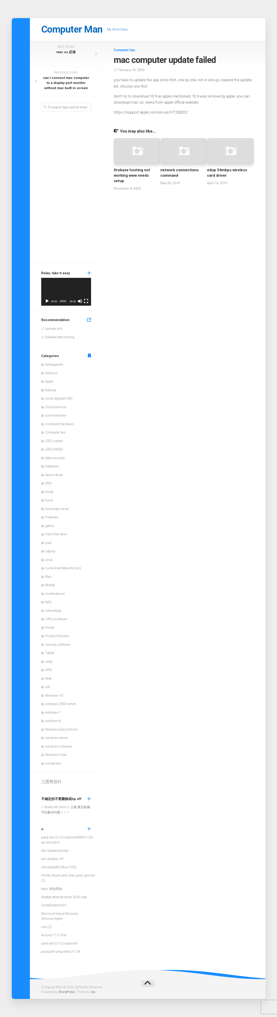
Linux (49, 560)
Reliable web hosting (59, 337)
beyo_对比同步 (51, 889)
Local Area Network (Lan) (63, 568)
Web (48, 678)
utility (49, 661)
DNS (48, 483)
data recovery (55, 458)
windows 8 (53, 721)
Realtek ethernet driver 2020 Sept (64, 897)
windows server (56, 738)
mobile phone (55, 593)
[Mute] (80, 301)
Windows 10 (54, 695)
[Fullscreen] (86, 301)
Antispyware (54, 364)
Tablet (49, 653)
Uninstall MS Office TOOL (59, 867)
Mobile (50, 585)
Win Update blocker (55, 851)
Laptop (50, 551)
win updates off (52, 859)
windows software (58, 746)
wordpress (53, 763)
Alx (93, 992)
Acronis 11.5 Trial (53, 935)
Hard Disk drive (56, 534)
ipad (48, 543)
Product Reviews (57, 636)
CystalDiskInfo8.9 (53, 905)
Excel (49, 500)
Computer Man (72, 29)
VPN (48, 670)
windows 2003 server (60, 704)
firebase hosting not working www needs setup (132, 175)
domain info (54, 329)
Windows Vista (56, 755)
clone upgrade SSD (58, 398)
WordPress (67, 992)
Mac (48, 577)
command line (55, 415)
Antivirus (51, 373)
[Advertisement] (66, 191)
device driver (54, 475)
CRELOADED (54, 449)
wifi (47, 687)
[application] (66, 292)
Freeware (51, 517)
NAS (48, 602)
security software (57, 644)
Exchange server (57, 509)
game (49, 526)
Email (49, 492)
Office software (56, 619)
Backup (50, 390)
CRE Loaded (54, 441)
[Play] (47, 301)
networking (53, 610)
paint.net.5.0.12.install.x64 (59, 837)
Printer (50, 627)
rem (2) (46, 927)
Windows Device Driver (61, 729)
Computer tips (124, 50)
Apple (49, 381)
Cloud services (55, 407)
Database (52, 466)
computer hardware (59, 424)
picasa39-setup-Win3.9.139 (60, 951)
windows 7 (53, 712)
